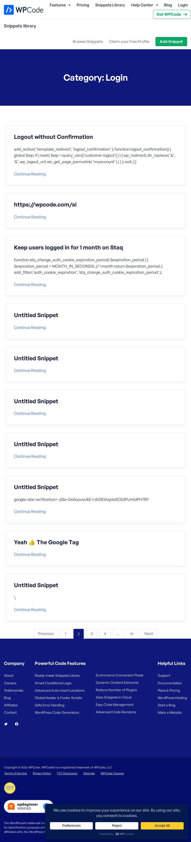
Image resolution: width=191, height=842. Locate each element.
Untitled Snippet (36, 315)
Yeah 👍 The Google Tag (46, 542)
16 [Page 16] (131, 633)
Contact (10, 712)
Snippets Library (110, 4)
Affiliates (11, 705)
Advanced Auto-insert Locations (59, 690)
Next (148, 633)
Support (164, 675)
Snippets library (20, 25)
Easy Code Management (114, 704)
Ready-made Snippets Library (57, 675)
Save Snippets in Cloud (113, 697)
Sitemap (89, 773)
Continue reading (30, 173)
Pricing (83, 4)
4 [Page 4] (105, 633)
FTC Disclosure (67, 773)
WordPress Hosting (172, 698)
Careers (10, 683)
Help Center (142, 4)
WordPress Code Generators (57, 712)
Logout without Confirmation (53, 136)
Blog (168, 4)
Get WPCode (168, 14)
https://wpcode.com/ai (45, 204)
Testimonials (13, 690)
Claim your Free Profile (129, 41)
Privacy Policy (42, 773)
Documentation (170, 683)
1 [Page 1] (65, 633)
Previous (46, 633)
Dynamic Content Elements (117, 682)
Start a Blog (166, 705)
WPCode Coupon (112, 773)
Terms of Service (15, 773)
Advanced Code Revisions (116, 712)
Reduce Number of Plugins (116, 690)
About (8, 675)
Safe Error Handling (49, 705)
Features (58, 4)
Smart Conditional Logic (53, 683)
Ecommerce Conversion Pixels (119, 675)
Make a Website (170, 712)
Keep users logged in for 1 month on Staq (68, 247)
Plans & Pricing (169, 690)
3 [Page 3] (92, 633)
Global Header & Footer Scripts (58, 698)
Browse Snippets (88, 41)
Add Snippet (171, 41)
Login (183, 4)
